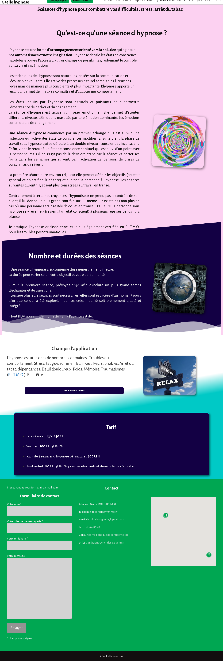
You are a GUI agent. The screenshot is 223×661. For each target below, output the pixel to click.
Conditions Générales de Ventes (105, 542)
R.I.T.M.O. (16, 375)
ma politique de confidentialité (110, 534)
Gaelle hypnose (15, 2)
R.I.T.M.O (132, 227)
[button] (74, 390)
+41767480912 (92, 527)
